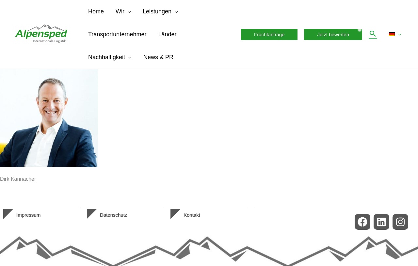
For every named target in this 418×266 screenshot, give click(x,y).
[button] (269, 34)
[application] (127, 11)
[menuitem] (395, 34)
